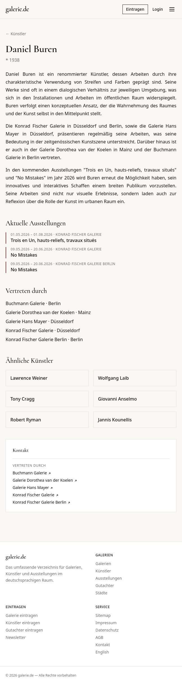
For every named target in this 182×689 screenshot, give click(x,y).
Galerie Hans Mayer (33, 487)
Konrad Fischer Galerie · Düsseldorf (43, 330)
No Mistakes (24, 255)
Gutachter (104, 585)
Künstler (103, 571)
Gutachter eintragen (24, 630)
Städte (101, 592)
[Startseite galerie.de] (17, 9)
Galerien (103, 563)
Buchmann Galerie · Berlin (33, 303)
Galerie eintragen (22, 615)
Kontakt (102, 644)
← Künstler (16, 33)
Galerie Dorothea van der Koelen (45, 480)
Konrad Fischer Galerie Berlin (85, 263)
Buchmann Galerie (32, 472)
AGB (99, 637)
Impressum (106, 622)
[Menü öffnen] (171, 9)
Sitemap (103, 615)
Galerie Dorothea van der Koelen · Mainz (48, 312)
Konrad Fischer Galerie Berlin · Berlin (44, 339)
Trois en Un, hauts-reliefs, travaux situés (54, 240)
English (102, 652)
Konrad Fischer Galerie (79, 234)
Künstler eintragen (23, 622)
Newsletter (16, 637)
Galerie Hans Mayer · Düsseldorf (40, 321)
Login (158, 9)
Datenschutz (107, 630)
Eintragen (135, 9)
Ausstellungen (108, 578)
